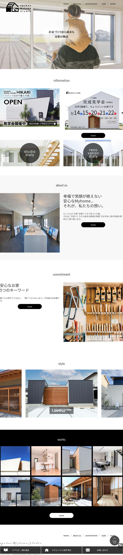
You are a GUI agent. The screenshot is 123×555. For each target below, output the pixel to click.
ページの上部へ (114, 540)
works (113, 3)
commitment (91, 3)
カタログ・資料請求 (20, 550)
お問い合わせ (102, 550)
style (104, 3)
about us (77, 3)
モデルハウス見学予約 (61, 550)
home (66, 3)
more (93, 135)
